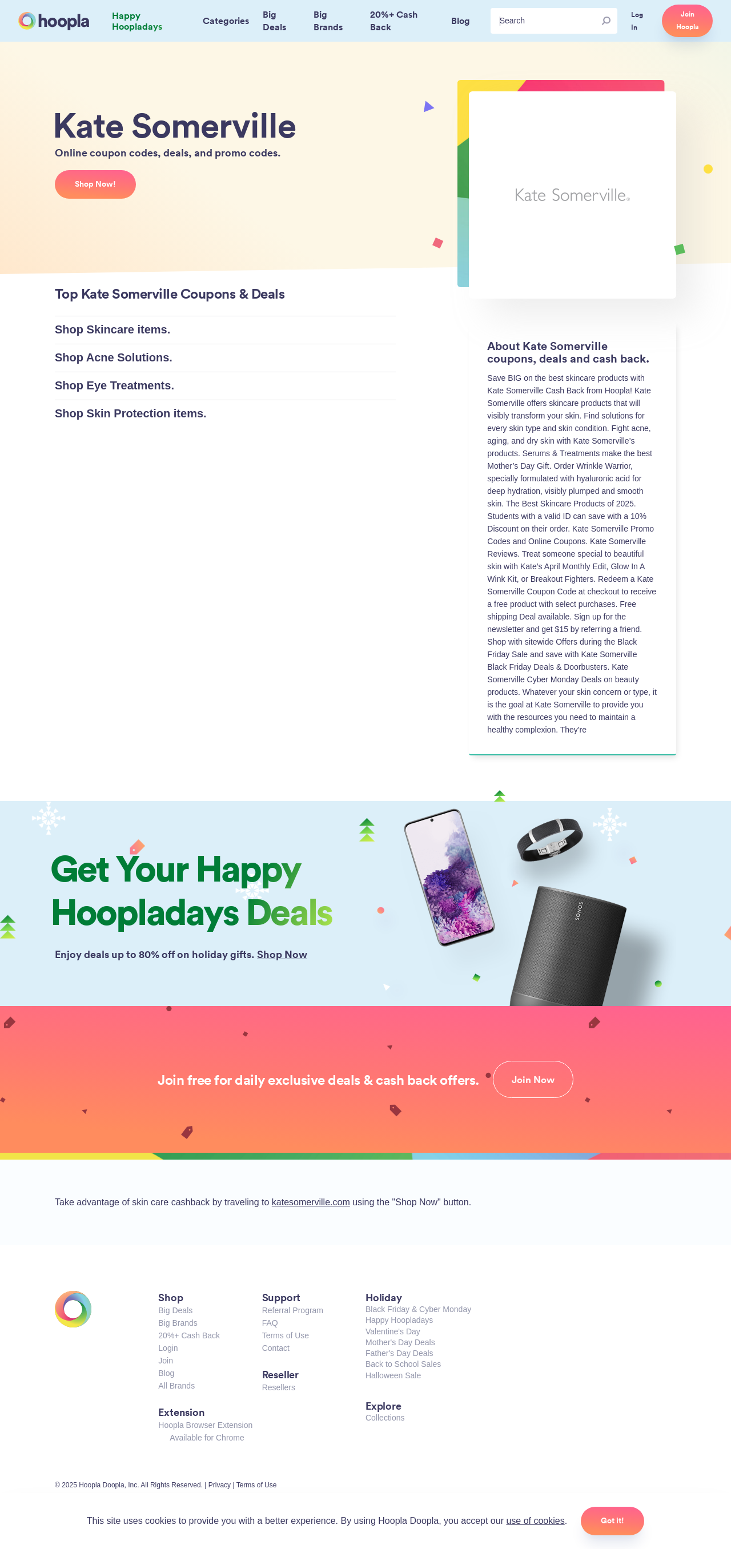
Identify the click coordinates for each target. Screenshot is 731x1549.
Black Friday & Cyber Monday (418, 1309)
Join (165, 1360)
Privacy (219, 1485)
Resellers (278, 1387)
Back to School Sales (403, 1364)
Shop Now (282, 954)
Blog (166, 1373)
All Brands (176, 1385)
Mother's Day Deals (400, 1342)
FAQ (270, 1322)
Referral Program (292, 1310)
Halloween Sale (393, 1375)
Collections (385, 1417)
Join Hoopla (687, 20)
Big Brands (177, 1322)
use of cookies (535, 1521)
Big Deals (175, 1310)
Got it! (612, 1520)
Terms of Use (285, 1335)
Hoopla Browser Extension (205, 1425)
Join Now (533, 1079)
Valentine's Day (393, 1331)
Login (168, 1348)
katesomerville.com (311, 1202)
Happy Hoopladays (399, 1320)
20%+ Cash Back (189, 1335)
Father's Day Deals (399, 1353)
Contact (276, 1348)
